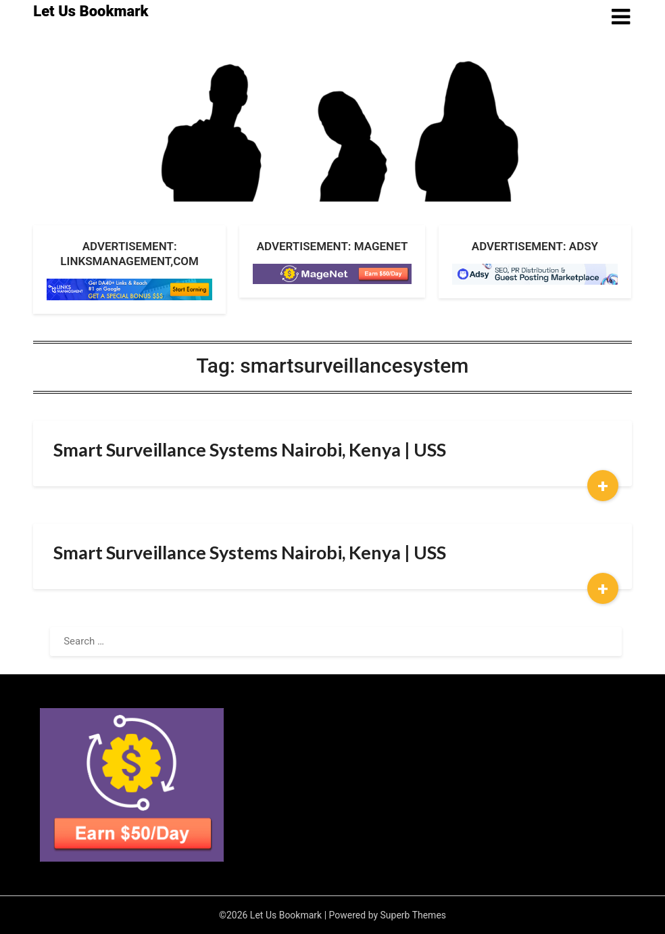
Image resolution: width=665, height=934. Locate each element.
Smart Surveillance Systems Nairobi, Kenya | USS (249, 449)
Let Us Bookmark (90, 11)
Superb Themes (413, 915)
